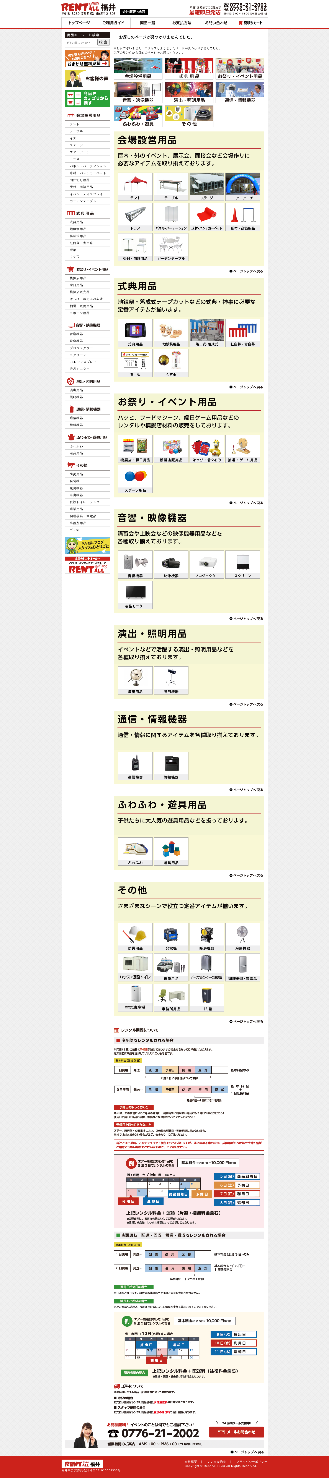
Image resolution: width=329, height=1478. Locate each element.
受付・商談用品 (81, 187)
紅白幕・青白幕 (81, 243)
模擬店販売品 (80, 292)
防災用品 (76, 474)
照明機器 (76, 397)
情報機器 (76, 425)
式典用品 (76, 222)
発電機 (76, 481)
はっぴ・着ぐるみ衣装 (86, 299)
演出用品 (76, 390)
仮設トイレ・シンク (85, 502)
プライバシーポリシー (251, 1461)
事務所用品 (78, 523)
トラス (75, 159)
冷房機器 (76, 495)
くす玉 (75, 257)
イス (73, 138)
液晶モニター (80, 369)
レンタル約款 (217, 1461)
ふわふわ (76, 446)
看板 (73, 250)
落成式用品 (78, 236)
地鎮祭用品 (78, 229)
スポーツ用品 (80, 313)
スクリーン (78, 355)
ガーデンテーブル (83, 201)
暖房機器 (76, 488)
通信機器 (76, 418)
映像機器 (76, 341)
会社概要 (191, 1461)
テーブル (76, 131)
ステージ (76, 145)
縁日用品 (76, 285)
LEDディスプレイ (83, 362)
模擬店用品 (78, 278)
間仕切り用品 (80, 180)
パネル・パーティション (88, 166)
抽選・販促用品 (81, 306)
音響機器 (76, 334)
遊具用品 (76, 453)
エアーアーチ (80, 152)
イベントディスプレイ (86, 194)
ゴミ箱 (75, 530)
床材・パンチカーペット (88, 173)
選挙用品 (76, 509)
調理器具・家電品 (83, 516)
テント (75, 124)
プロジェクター (81, 348)
